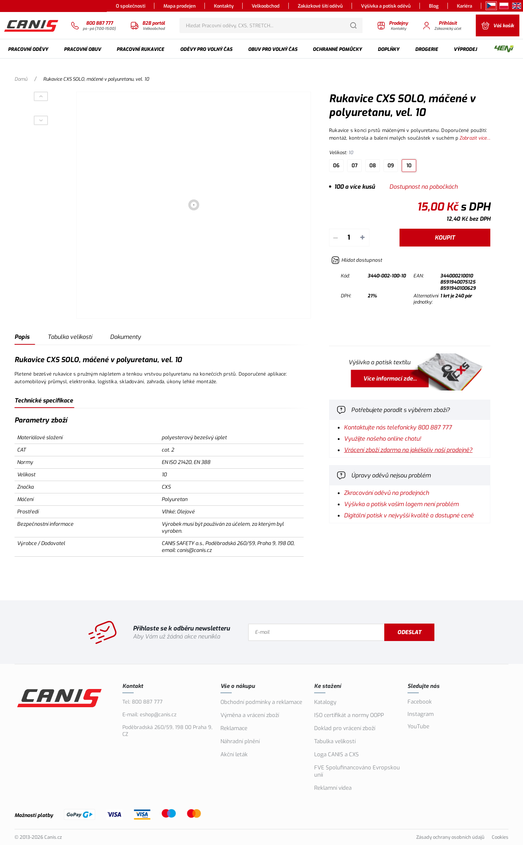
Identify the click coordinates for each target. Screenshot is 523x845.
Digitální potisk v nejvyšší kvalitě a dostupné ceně (409, 515)
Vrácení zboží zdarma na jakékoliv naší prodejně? (408, 450)
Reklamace (233, 728)
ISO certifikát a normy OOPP (349, 715)
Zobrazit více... (474, 138)
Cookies (500, 837)
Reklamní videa (333, 788)
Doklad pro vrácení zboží (344, 728)
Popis (22, 337)
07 (355, 165)
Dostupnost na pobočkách (423, 187)
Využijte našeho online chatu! (382, 438)
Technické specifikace (44, 400)
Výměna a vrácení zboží (249, 715)
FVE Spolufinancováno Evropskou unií (357, 771)
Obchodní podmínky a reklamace (261, 702)
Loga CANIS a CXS (336, 754)
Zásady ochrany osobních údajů (450, 837)
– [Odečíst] (335, 237)
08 (372, 165)
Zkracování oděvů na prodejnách (386, 493)
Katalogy (325, 702)
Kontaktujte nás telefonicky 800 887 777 (398, 427)
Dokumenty (125, 337)
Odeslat (409, 632)
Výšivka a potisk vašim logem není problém (401, 504)
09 (391, 165)
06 (336, 165)
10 (408, 165)
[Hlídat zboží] (356, 260)
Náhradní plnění (240, 741)
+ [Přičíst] (362, 237)
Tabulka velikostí (70, 337)
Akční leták (234, 754)
